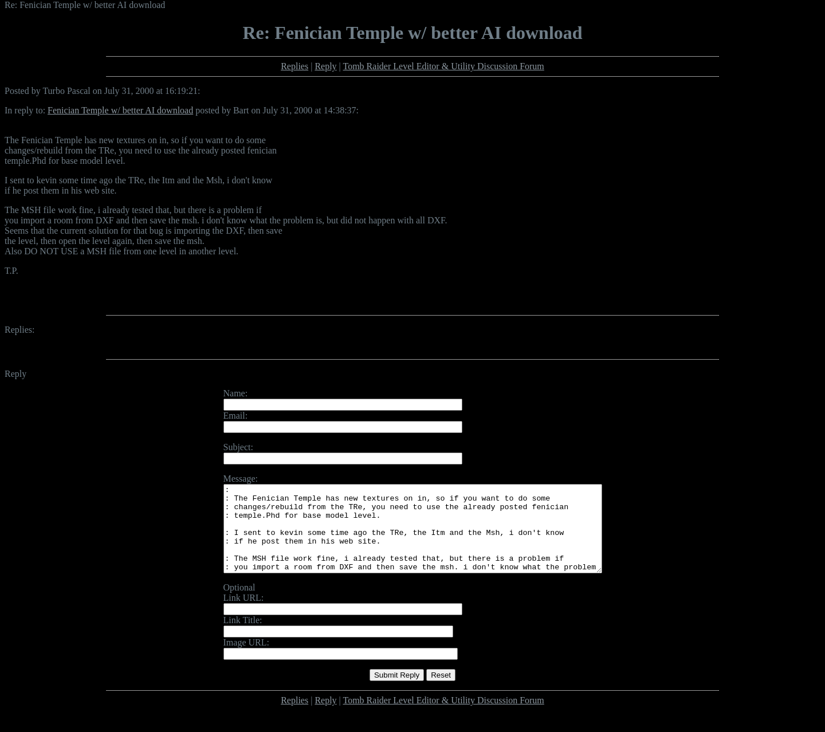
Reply (325, 66)
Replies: (19, 329)
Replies (294, 66)
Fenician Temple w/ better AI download (120, 110)
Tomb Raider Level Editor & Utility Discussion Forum (443, 66)
